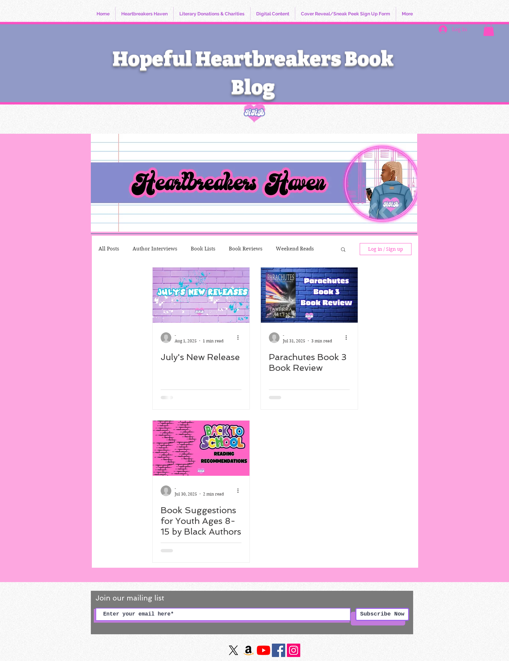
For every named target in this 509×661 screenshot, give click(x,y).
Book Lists (203, 249)
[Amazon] (248, 650)
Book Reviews (246, 249)
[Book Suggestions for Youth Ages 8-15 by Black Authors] (201, 448)
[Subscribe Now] (382, 614)
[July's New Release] (201, 295)
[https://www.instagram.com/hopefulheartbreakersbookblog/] (293, 650)
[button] (488, 29)
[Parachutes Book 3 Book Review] (309, 295)
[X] (233, 650)
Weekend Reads (295, 249)
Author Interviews (155, 249)
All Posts (109, 249)
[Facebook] (278, 650)
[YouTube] (263, 650)
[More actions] (240, 338)
